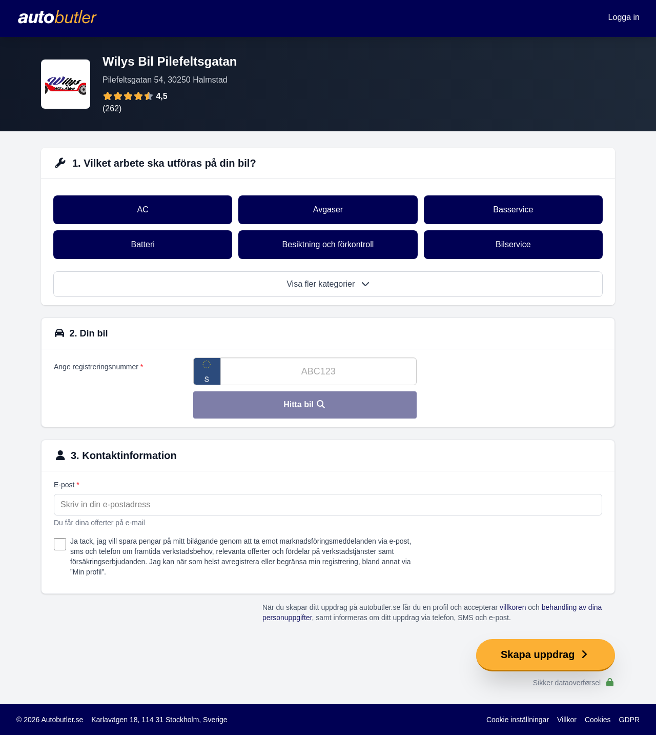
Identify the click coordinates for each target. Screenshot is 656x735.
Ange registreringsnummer (98, 367)
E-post (66, 485)
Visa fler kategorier (328, 284)
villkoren (513, 607)
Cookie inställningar (517, 720)
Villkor (567, 720)
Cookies (598, 720)
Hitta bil (304, 404)
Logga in (624, 17)
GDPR (629, 720)
